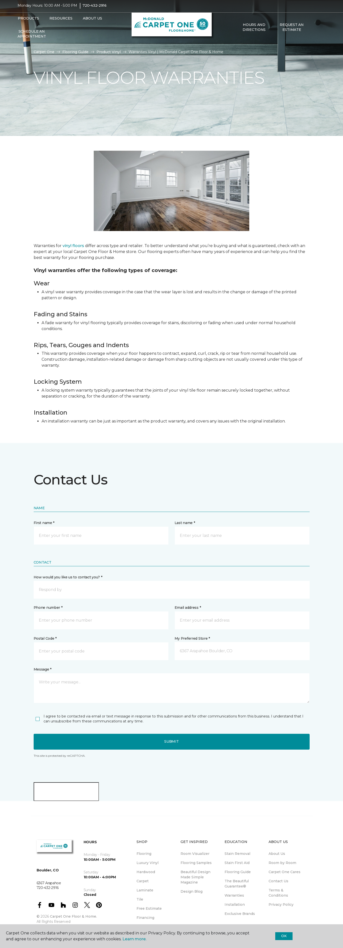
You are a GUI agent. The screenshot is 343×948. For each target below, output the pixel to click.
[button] (315, 31)
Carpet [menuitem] (143, 881)
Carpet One (44, 52)
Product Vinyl (108, 52)
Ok (283, 936)
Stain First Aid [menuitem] (237, 863)
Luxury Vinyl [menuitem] (148, 863)
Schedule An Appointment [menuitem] (32, 37)
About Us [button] (92, 22)
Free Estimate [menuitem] (149, 908)
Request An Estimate (291, 30)
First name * (44, 523)
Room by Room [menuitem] (282, 863)
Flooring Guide (75, 52)
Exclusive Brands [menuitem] (240, 913)
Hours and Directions (254, 30)
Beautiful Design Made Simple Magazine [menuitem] (195, 877)
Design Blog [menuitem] (192, 891)
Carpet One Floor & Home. (73, 916)
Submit (171, 741)
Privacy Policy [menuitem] (281, 904)
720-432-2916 (95, 9)
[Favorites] (320, 31)
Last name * (185, 523)
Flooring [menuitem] (144, 853)
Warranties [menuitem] (234, 895)
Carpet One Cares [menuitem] (284, 872)
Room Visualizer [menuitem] (195, 853)
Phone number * (48, 607)
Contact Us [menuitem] (278, 881)
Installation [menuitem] (235, 904)
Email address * (188, 607)
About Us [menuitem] (277, 853)
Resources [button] (60, 22)
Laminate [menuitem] (145, 890)
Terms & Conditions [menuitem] (278, 893)
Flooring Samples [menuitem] (196, 863)
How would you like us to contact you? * (68, 577)
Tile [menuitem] (140, 899)
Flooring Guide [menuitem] (238, 872)
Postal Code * (45, 638)
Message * (42, 669)
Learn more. (134, 939)
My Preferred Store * (192, 638)
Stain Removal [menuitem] (237, 853)
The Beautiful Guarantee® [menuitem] (237, 883)
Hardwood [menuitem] (146, 872)
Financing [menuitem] (145, 917)
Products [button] (28, 22)
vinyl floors (73, 245)
